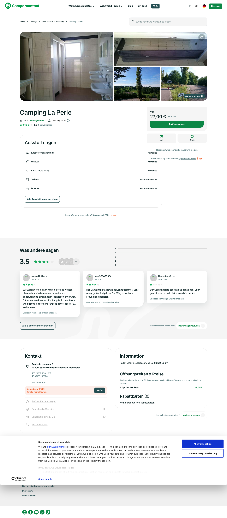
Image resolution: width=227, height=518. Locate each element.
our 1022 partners (57, 480)
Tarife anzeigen (177, 124)
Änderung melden (189, 150)
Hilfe (193, 6)
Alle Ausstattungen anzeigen (42, 199)
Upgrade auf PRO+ (101, 215)
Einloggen (215, 6)
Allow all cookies (203, 477)
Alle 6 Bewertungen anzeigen (37, 325)
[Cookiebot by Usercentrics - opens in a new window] (19, 512)
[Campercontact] (22, 6)
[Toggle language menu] (204, 6)
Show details (45, 512)
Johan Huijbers (39, 276)
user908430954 (103, 276)
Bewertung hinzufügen (191, 326)
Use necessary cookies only (202, 486)
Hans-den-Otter (166, 276)
